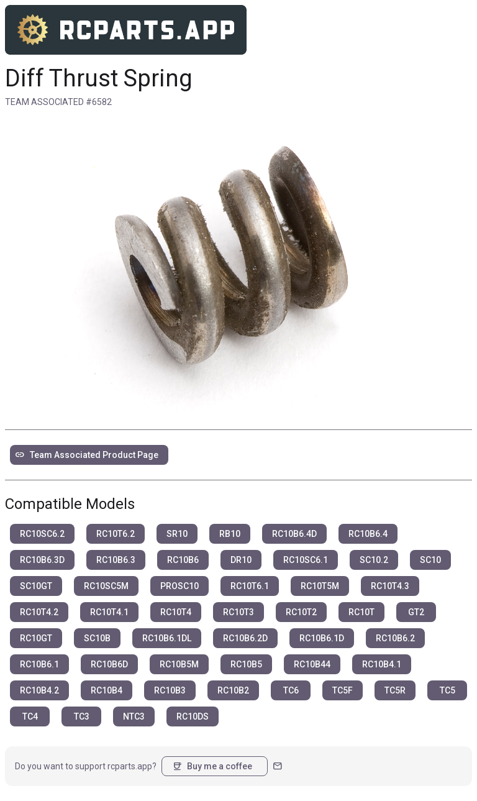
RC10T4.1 (109, 612)
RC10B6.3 (115, 560)
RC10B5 (246, 664)
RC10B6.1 (39, 664)
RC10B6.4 (368, 534)
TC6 (291, 690)
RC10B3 (170, 690)
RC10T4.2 (39, 612)
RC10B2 (233, 690)
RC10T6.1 (249, 586)
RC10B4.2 (39, 690)
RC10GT (36, 638)
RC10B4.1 (381, 664)
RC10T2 (301, 612)
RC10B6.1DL (166, 638)
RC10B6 (183, 560)
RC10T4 (175, 612)
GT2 (416, 612)
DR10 (241, 560)
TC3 (81, 716)
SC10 (430, 560)
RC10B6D (109, 664)
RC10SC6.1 (305, 560)
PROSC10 (179, 586)
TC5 (447, 690)
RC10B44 (312, 664)
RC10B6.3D (42, 560)
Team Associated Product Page (86, 455)
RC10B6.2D (245, 638)
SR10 (177, 534)
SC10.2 (374, 560)
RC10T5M (320, 586)
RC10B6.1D (321, 638)
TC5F (342, 690)
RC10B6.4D (294, 534)
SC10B (97, 638)
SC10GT (36, 586)
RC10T (361, 612)
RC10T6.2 (115, 534)
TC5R (395, 690)
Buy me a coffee (212, 766)
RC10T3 (238, 612)
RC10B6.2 (395, 638)
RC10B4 (106, 690)
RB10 (229, 534)
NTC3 (134, 716)
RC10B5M (179, 664)
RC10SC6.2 (42, 534)
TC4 (30, 716)
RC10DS (192, 716)
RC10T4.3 (390, 586)
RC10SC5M (106, 586)
